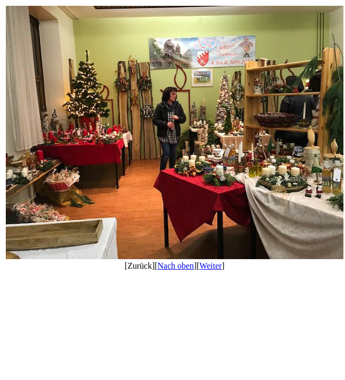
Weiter (210, 265)
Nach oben (176, 265)
